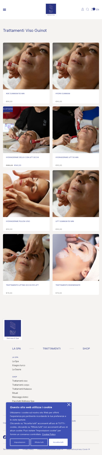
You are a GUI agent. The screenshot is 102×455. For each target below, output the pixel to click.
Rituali (15, 393)
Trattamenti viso (19, 381)
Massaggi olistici (20, 397)
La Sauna (16, 369)
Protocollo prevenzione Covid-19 (50, 449)
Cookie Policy (49, 434)
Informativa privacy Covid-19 (78, 449)
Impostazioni (19, 442)
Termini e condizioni (11, 449)
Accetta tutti (58, 442)
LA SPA (16, 348)
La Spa (15, 361)
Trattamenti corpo (20, 385)
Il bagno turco (18, 365)
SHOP (86, 348)
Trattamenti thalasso (22, 389)
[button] (4, 9)
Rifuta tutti (39, 442)
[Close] (68, 404)
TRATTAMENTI (52, 348)
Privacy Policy (28, 449)
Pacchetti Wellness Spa (23, 401)
